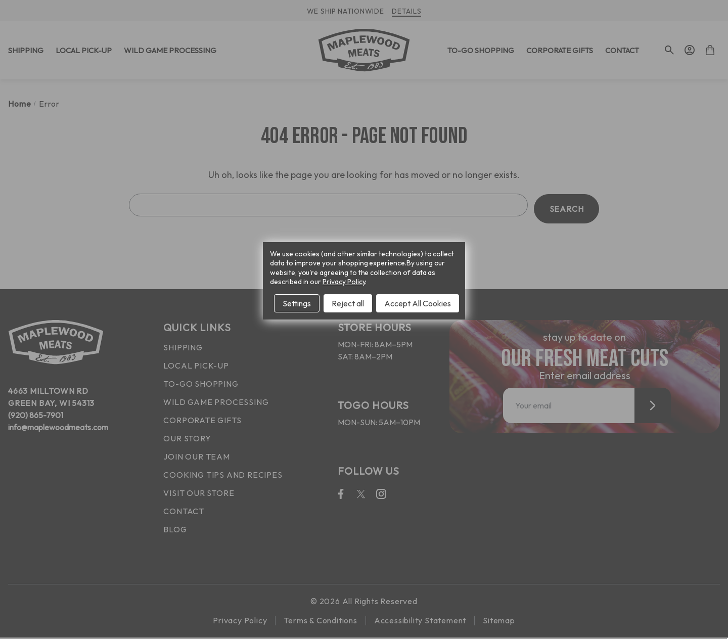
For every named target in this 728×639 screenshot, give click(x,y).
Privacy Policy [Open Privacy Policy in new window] (344, 281)
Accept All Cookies (417, 303)
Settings (297, 303)
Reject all (348, 303)
